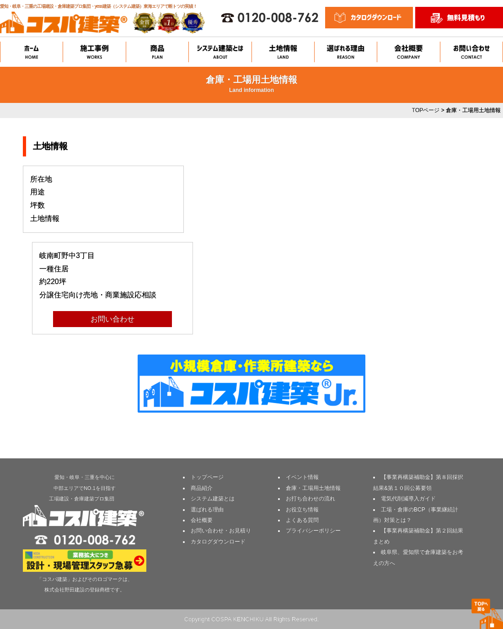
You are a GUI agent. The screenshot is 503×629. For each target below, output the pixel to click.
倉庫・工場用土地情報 (313, 488)
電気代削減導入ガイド (408, 498)
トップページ (207, 477)
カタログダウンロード (218, 541)
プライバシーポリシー (313, 530)
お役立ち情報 (302, 509)
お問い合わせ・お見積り (221, 530)
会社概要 (202, 520)
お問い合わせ (112, 319)
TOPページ (425, 110)
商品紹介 (202, 488)
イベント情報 (302, 477)
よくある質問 (302, 520)
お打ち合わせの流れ (310, 498)
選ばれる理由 (207, 509)
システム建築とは (213, 498)
